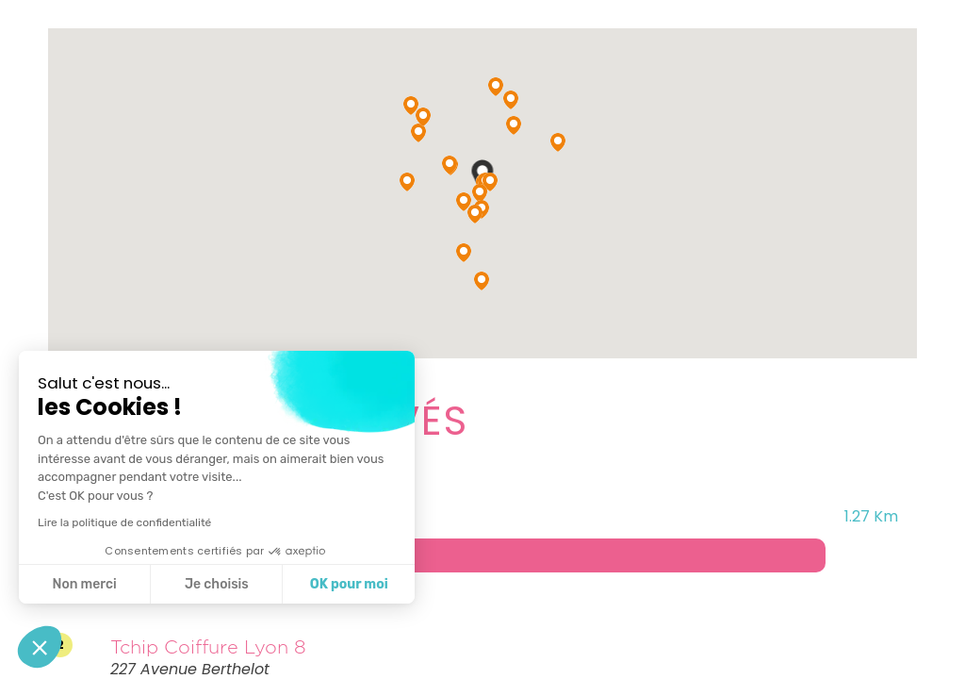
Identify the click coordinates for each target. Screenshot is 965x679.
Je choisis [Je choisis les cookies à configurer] (217, 584)
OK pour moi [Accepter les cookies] (349, 584)
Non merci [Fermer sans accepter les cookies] (84, 584)
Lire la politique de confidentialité (124, 522)
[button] (39, 647)
